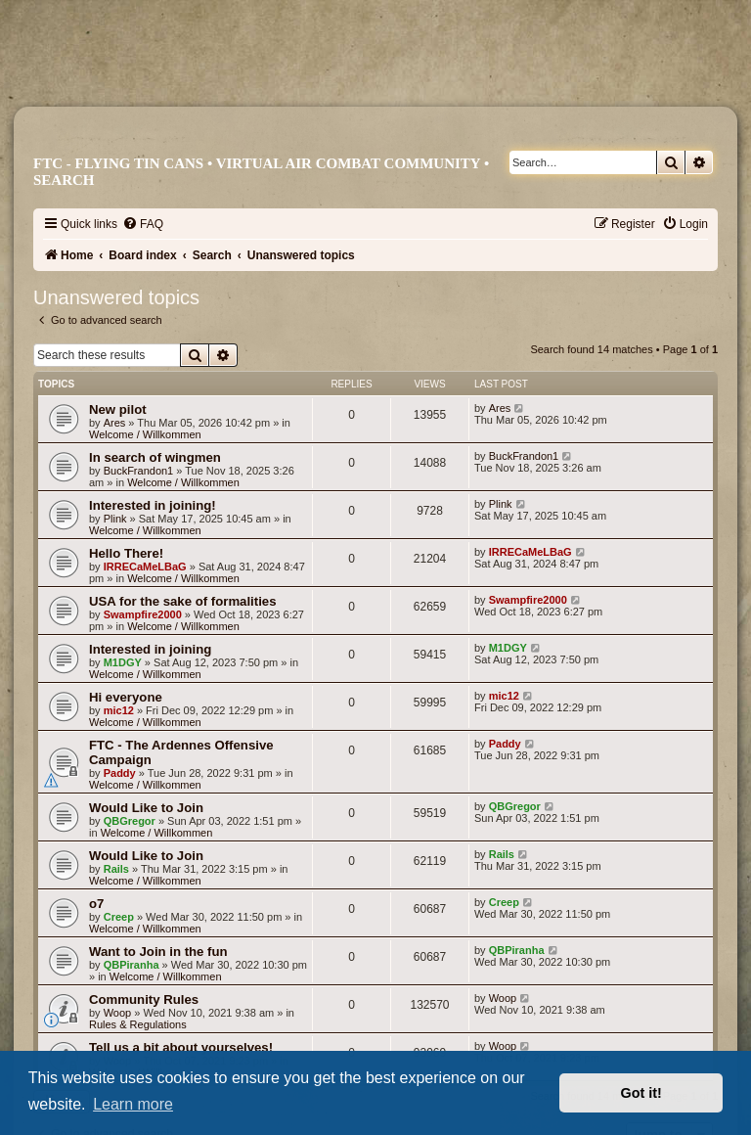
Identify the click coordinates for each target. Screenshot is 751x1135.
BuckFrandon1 (139, 471)
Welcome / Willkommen (145, 434)
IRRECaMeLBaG (145, 566)
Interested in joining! (152, 505)
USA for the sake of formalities (183, 601)
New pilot (118, 409)
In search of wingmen (155, 457)
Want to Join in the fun (158, 951)
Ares (115, 423)
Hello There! (126, 553)
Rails (116, 869)
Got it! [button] (641, 1093)
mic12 (119, 710)
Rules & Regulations (138, 1024)
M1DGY (123, 662)
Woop (118, 1013)
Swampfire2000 (143, 614)
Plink (115, 518)
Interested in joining (150, 649)
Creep (119, 917)
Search (64, 180)
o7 (96, 903)
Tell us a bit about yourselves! (181, 1047)
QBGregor (129, 821)
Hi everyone (125, 697)
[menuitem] (142, 224)
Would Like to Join (146, 807)
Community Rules (144, 999)
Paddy (120, 773)
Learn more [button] (133, 1104)
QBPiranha (131, 965)
